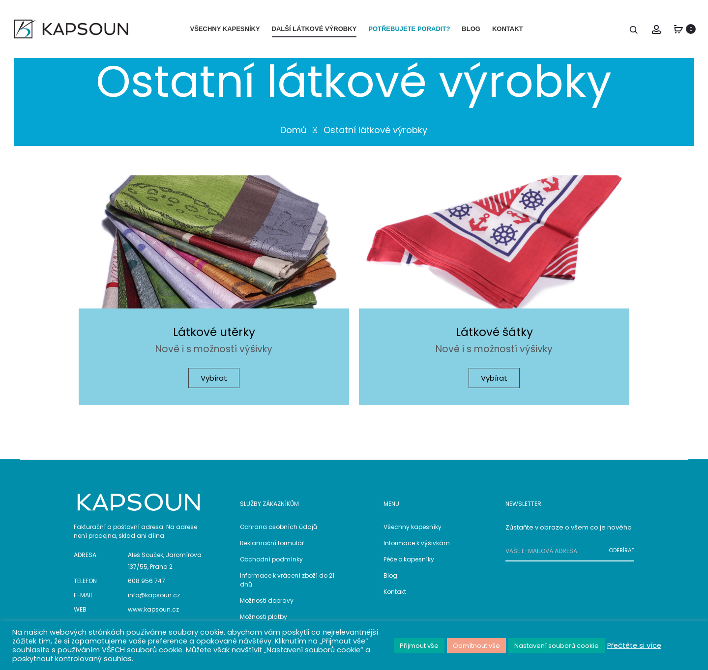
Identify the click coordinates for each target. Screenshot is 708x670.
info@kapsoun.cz (154, 599)
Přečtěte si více (634, 645)
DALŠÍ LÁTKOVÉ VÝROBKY (314, 28)
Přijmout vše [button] (419, 645)
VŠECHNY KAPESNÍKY (225, 28)
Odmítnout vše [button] (476, 645)
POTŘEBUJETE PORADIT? (409, 28)
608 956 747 (146, 585)
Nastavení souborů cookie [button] (556, 645)
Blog (390, 579)
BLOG (471, 28)
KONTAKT (507, 28)
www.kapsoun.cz (153, 614)
